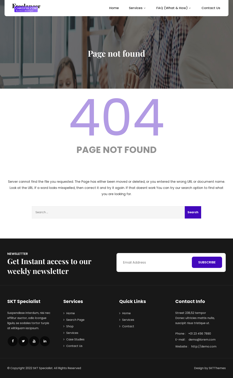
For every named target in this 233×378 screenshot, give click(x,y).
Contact (128, 326)
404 (116, 117)
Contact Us (211, 8)
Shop (70, 326)
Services (137, 8)
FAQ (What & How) (173, 8)
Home (114, 8)
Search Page (75, 320)
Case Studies (75, 339)
